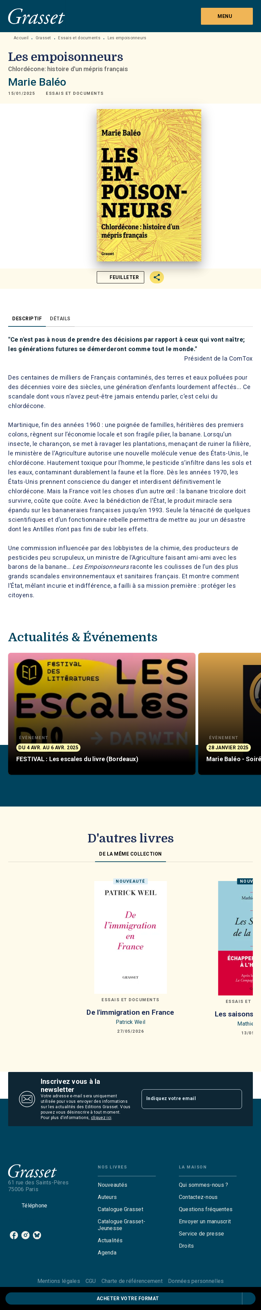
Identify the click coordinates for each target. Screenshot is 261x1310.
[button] (75, 93)
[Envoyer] (234, 1099)
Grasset (43, 38)
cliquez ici (101, 1117)
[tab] (27, 318)
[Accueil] (36, 16)
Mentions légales (58, 1281)
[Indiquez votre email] (183, 1099)
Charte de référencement (132, 1281)
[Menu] (227, 16)
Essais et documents (79, 38)
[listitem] (14, 1235)
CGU (91, 1281)
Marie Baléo (37, 82)
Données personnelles (196, 1281)
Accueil (21, 38)
